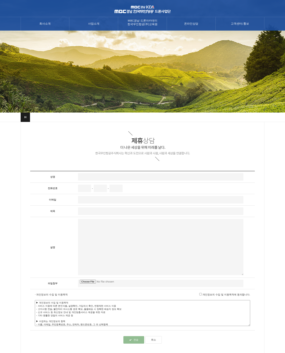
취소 (153, 339)
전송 (133, 339)
